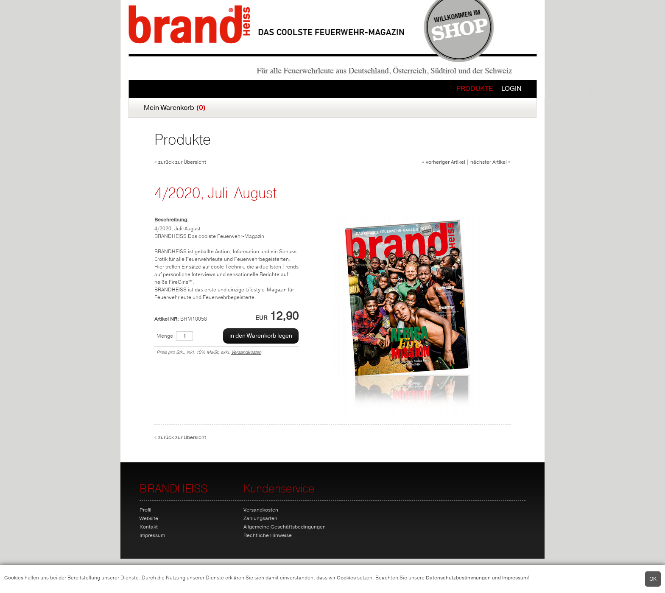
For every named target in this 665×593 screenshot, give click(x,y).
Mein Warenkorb (174, 107)
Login (511, 88)
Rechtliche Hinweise (267, 535)
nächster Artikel (488, 162)
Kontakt (149, 526)
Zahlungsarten (260, 518)
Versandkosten (246, 352)
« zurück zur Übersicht (180, 162)
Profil (145, 509)
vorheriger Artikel (445, 162)
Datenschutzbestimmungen (458, 577)
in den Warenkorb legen (260, 336)
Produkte (474, 88)
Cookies (13, 577)
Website (149, 518)
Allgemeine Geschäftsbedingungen (284, 526)
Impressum (515, 577)
